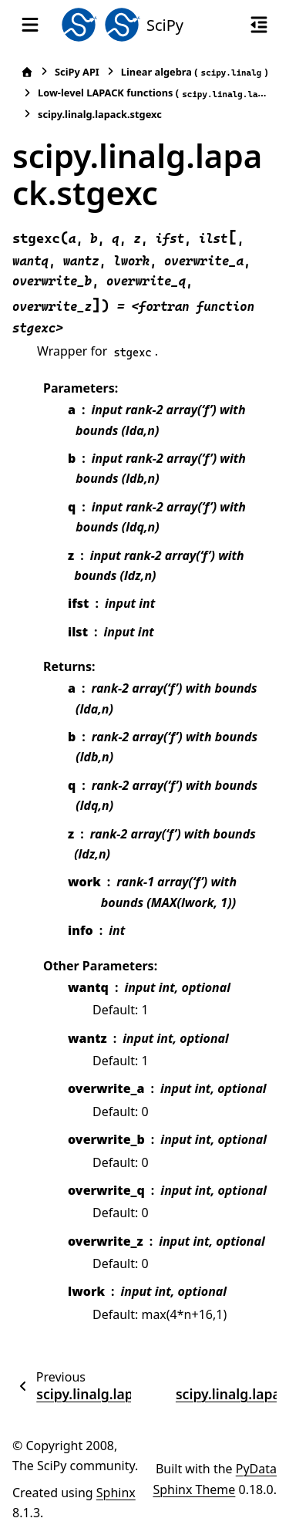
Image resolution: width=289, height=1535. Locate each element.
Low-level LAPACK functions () (153, 93)
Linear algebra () (194, 72)
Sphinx (116, 1492)
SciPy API (77, 72)
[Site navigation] (30, 25)
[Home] (27, 72)
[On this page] (259, 25)
